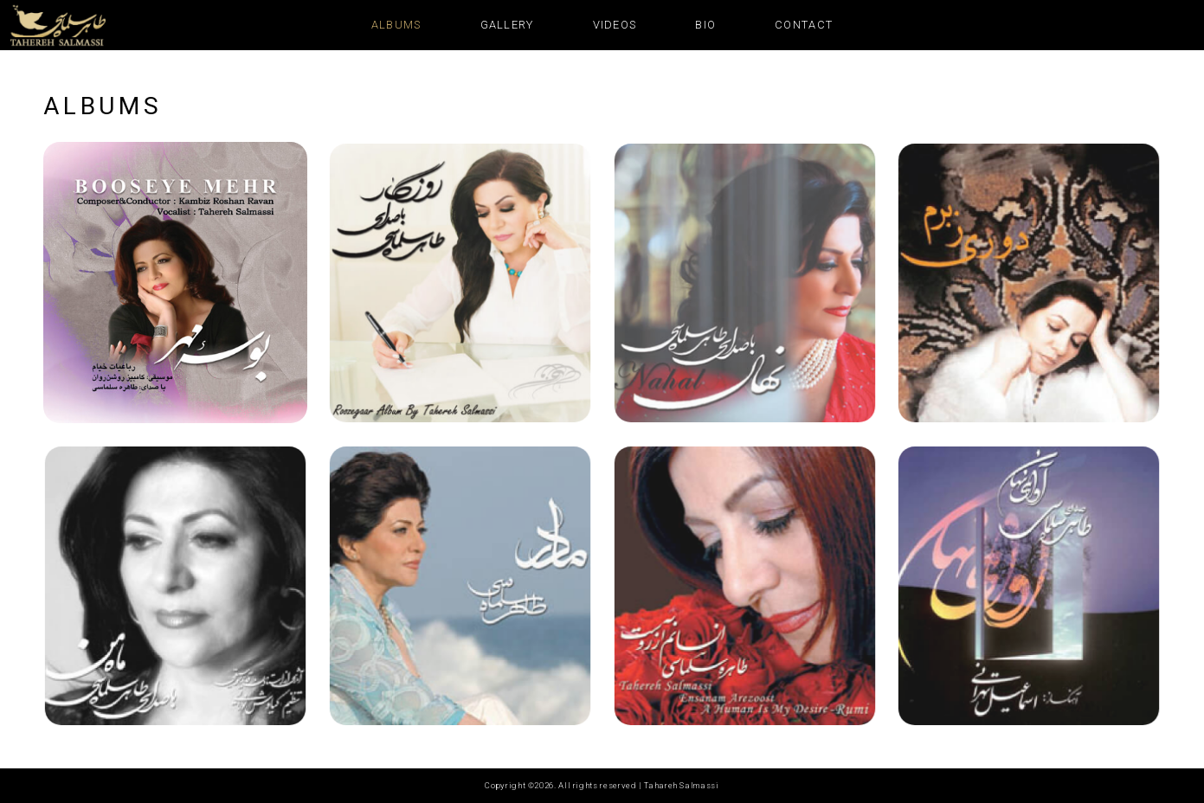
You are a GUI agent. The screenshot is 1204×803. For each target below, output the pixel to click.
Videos (615, 24)
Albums (396, 24)
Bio (705, 24)
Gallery (507, 24)
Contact (804, 24)
